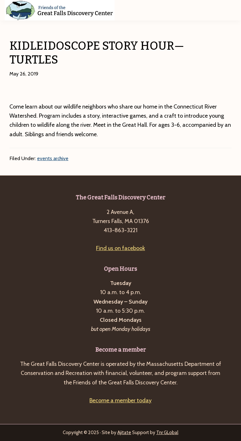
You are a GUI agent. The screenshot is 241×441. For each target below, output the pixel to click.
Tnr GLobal (167, 432)
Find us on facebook (120, 248)
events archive (52, 158)
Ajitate (124, 432)
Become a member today (120, 400)
